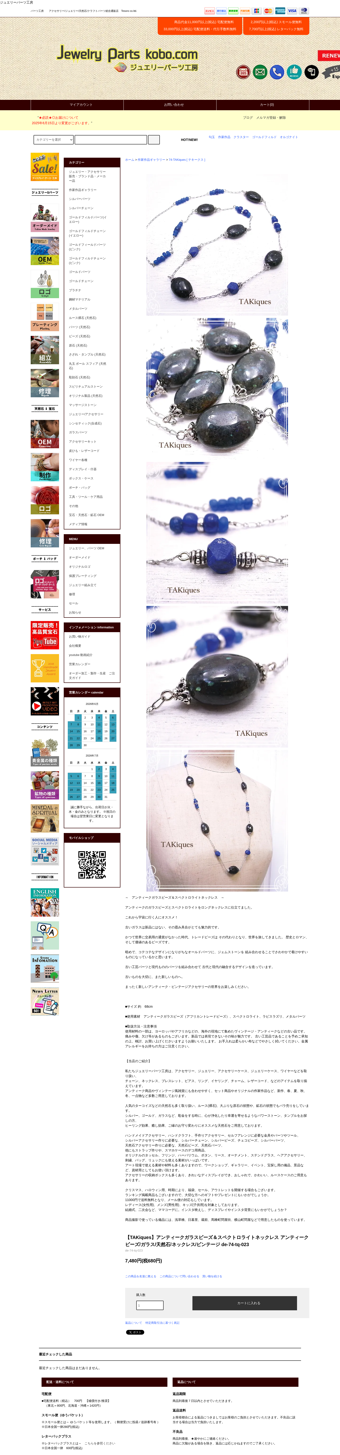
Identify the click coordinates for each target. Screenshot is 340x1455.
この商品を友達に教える (140, 1276)
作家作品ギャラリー (151, 159)
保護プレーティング (83, 576)
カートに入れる (244, 1303)
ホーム (129, 159)
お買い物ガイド (79, 636)
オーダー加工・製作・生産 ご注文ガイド (92, 676)
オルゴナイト (289, 137)
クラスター (241, 137)
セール (73, 603)
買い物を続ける (212, 1276)
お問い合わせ (170, 104)
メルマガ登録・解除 (271, 117)
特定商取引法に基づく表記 (162, 1322)
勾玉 (212, 137)
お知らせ (75, 612)
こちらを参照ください (100, 1443)
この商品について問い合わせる (179, 1276)
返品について (133, 1322)
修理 (72, 594)
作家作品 (224, 137)
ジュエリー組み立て (83, 585)
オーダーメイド (79, 557)
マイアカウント (77, 104)
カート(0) (263, 104)
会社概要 (75, 645)
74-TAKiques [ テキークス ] (187, 159)
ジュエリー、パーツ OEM (86, 548)
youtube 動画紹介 (81, 655)
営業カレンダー (79, 664)
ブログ (248, 117)
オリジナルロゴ (79, 566)
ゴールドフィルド (264, 137)
